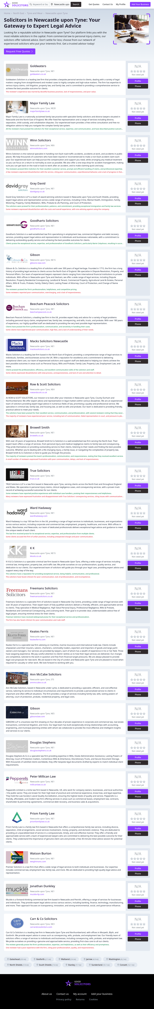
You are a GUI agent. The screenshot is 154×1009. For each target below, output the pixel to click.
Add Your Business (140, 4)
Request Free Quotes (19, 51)
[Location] (60, 4)
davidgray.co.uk (37, 191)
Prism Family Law (42, 813)
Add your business (102, 994)
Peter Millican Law (43, 776)
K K (32, 548)
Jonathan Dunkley (42, 886)
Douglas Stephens (43, 742)
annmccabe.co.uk (38, 682)
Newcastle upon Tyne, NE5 (42, 713)
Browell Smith (40, 427)
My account (80, 994)
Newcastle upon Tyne (56, 13)
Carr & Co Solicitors (43, 919)
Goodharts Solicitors (44, 221)
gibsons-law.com (38, 263)
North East (18, 13)
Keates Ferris (39, 631)
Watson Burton (40, 853)
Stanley (73, 964)
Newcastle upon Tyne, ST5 (42, 679)
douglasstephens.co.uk (40, 750)
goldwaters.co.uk (38, 74)
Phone (138, 86)
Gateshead (16, 959)
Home (7, 13)
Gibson (35, 255)
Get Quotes (94, 4)
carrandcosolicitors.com (41, 927)
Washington (116, 959)
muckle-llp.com (37, 894)
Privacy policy (63, 999)
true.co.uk (34, 478)
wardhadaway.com (38, 516)
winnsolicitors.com (38, 148)
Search (76, 4)
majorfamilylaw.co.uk (40, 111)
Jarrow (91, 959)
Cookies (93, 999)
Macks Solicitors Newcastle (49, 341)
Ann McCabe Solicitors (45, 674)
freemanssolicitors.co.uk (41, 596)
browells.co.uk (36, 435)
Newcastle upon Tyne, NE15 (43, 260)
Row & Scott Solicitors (45, 384)
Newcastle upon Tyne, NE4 (42, 389)
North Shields (18, 964)
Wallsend (67, 959)
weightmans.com (38, 861)
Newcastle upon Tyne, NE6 (42, 145)
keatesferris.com (37, 639)
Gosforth (42, 959)
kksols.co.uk (35, 556)
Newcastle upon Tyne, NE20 (43, 108)
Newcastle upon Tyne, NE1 (42, 71)
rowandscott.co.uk (38, 392)
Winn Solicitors (40, 140)
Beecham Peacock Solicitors (49, 304)
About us (47, 994)
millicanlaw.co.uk (38, 784)
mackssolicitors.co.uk (40, 349)
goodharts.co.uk (37, 228)
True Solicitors (40, 470)
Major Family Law (42, 103)
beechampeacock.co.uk (41, 312)
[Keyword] (38, 4)
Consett (125, 964)
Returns (80, 999)
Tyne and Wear (35, 13)
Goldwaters (38, 66)
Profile (138, 81)
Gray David (37, 183)
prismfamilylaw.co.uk (39, 821)
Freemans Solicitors (44, 588)
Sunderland (99, 964)
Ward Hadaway (40, 508)
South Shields (47, 964)
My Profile (120, 4)
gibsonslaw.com (37, 716)
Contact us (63, 994)
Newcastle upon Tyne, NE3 (42, 924)
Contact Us (108, 4)
